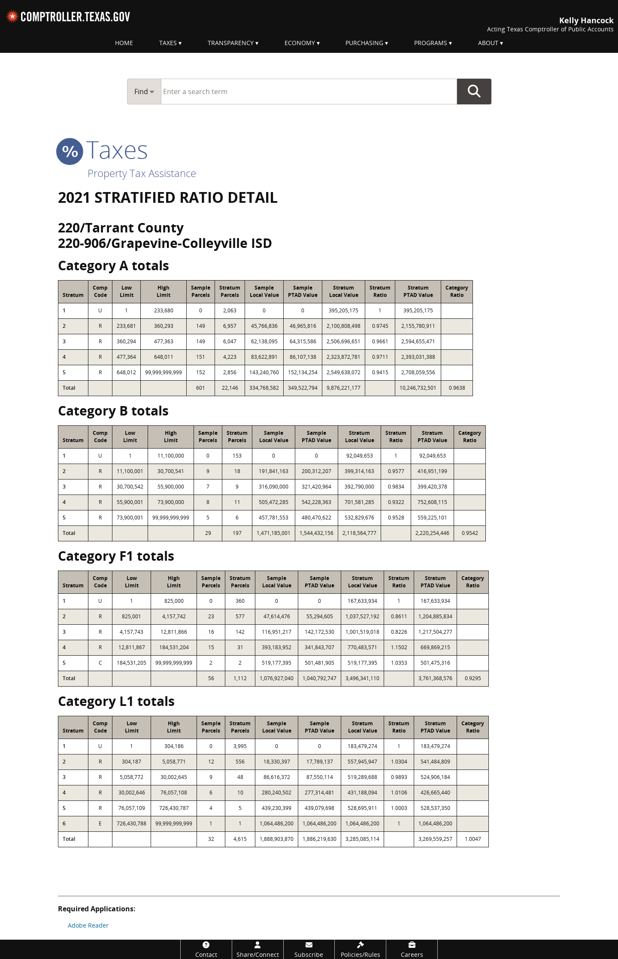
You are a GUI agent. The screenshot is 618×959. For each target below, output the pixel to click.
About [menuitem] (488, 43)
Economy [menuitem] (300, 43)
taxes (103, 149)
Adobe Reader (88, 925)
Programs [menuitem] (430, 43)
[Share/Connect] (257, 949)
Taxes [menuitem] (168, 43)
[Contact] (206, 949)
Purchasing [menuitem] (364, 43)
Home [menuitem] (124, 43)
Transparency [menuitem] (231, 43)
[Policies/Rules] (360, 949)
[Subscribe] (309, 949)
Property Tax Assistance (142, 173)
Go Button (474, 91)
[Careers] (411, 949)
